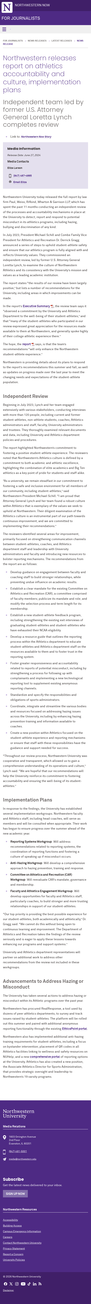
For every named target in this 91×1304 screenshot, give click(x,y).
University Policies (14, 1260)
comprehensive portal (45, 1056)
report (26, 344)
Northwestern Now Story (36, 137)
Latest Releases (62, 41)
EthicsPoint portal (74, 1028)
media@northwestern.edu (22, 1159)
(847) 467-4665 (22, 176)
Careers (7, 1237)
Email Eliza (20, 182)
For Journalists (20, 18)
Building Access (12, 1225)
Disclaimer (8, 1290)
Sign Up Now (15, 1193)
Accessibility (10, 1220)
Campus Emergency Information (22, 1231)
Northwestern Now (32, 5)
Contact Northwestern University (22, 1243)
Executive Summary (36, 306)
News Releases (37, 41)
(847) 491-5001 (18, 1151)
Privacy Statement (14, 1248)
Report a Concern (13, 1254)
